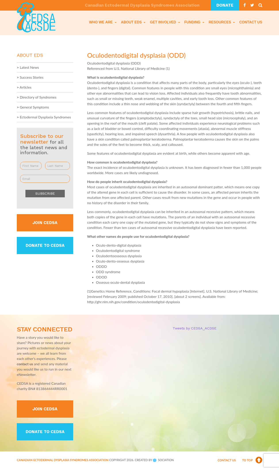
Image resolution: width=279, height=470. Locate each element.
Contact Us (250, 22)
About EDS (132, 22)
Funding (192, 22)
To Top (252, 460)
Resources (220, 22)
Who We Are (101, 22)
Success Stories (31, 77)
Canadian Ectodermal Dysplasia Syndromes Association (62, 460)
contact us (25, 364)
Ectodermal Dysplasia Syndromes (45, 117)
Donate (224, 5)
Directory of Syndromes (38, 97)
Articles (25, 87)
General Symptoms (34, 107)
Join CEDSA (44, 222)
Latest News (29, 67)
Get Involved (163, 22)
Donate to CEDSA (45, 245)
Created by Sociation (154, 460)
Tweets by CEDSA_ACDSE (194, 328)
